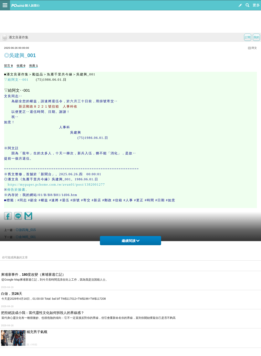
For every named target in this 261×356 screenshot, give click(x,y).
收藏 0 (21, 65)
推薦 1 (33, 65)
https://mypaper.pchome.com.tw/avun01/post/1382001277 (56, 184)
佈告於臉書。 (18, 189)
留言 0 (8, 65)
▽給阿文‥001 (16, 79)
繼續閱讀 (130, 240)
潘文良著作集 (14, 37)
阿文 (254, 47)
